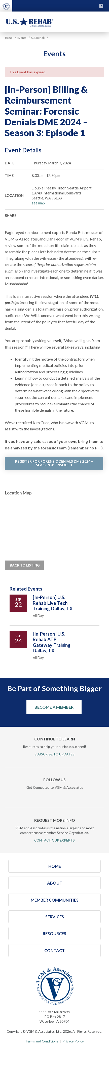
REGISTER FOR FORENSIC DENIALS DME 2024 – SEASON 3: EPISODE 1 (54, 463)
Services (54, 916)
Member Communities (55, 900)
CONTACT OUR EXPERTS (54, 840)
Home (54, 866)
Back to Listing (24, 565)
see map (38, 203)
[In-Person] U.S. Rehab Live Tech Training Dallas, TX (53, 603)
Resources (54, 933)
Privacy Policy (73, 1041)
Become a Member (54, 707)
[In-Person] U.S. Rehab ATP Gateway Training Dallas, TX (51, 642)
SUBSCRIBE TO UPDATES (54, 754)
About (54, 883)
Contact (54, 950)
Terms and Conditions (41, 1041)
